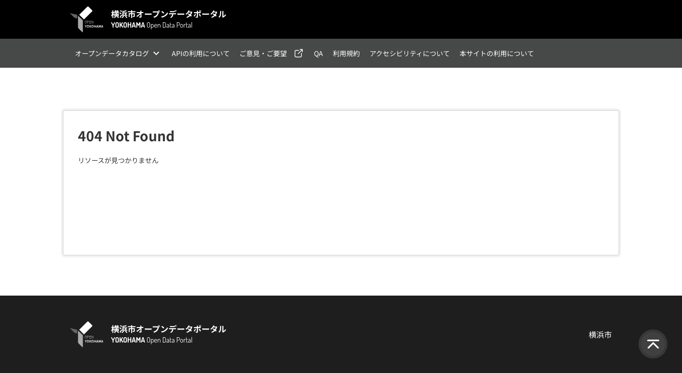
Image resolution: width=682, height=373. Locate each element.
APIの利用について (201, 53)
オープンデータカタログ (112, 53)
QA (318, 53)
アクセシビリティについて (410, 53)
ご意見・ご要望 (263, 53)
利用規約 (346, 53)
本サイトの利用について (497, 53)
